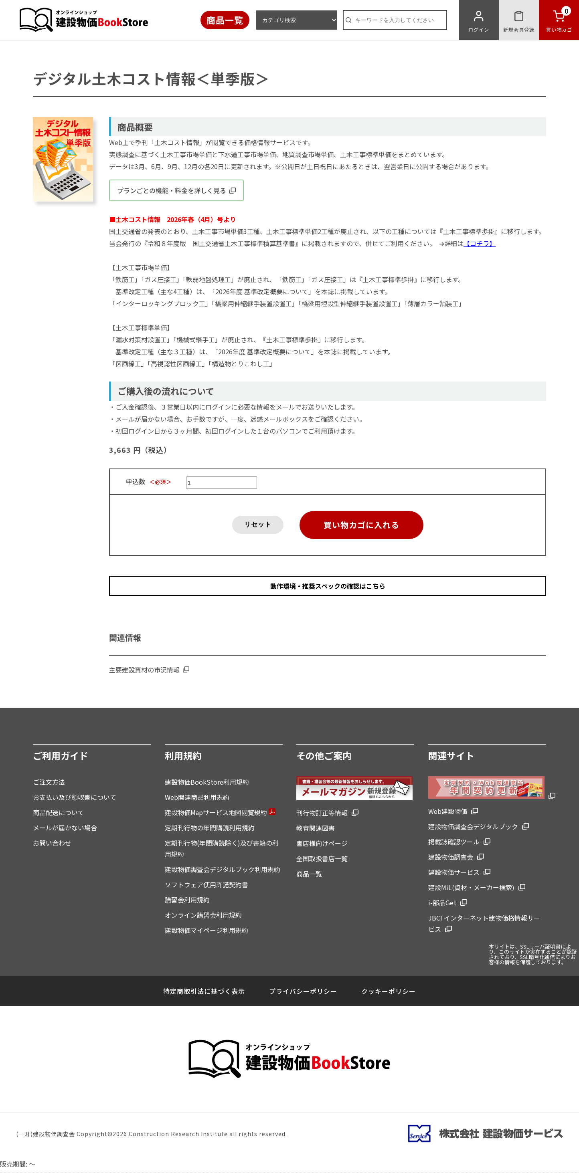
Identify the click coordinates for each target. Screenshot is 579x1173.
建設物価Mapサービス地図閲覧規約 (220, 812)
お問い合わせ (52, 843)
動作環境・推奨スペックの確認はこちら (327, 586)
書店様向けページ (322, 843)
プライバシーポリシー (303, 991)
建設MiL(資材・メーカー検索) (471, 887)
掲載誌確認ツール (454, 841)
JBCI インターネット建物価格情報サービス (484, 923)
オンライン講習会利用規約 (203, 915)
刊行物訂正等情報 (322, 813)
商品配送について (58, 812)
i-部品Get (442, 902)
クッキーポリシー (388, 991)
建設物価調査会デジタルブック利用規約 (222, 869)
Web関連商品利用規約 (197, 797)
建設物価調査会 (450, 857)
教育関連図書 (315, 828)
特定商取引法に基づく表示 (204, 991)
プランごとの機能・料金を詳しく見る (176, 190)
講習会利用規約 (187, 899)
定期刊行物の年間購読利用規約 (210, 827)
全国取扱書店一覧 (322, 858)
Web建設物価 (447, 811)
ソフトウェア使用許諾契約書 (206, 884)
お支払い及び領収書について (74, 797)
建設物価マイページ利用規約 (206, 930)
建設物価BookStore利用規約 (207, 782)
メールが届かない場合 (65, 827)
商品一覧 (224, 19)
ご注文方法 (49, 782)
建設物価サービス (454, 872)
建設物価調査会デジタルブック (473, 826)
